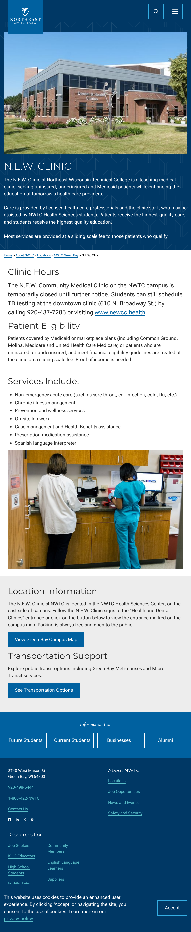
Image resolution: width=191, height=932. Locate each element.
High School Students (19, 870)
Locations (44, 255)
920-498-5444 (21, 787)
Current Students (72, 740)
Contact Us (18, 809)
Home (8, 255)
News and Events (123, 802)
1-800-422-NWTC (24, 798)
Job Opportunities (124, 791)
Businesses (119, 740)
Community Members (58, 848)
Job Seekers (19, 845)
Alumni (165, 740)
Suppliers (56, 879)
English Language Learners (63, 865)
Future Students (25, 740)
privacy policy (18, 918)
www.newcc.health (120, 312)
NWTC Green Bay (66, 255)
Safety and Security (125, 813)
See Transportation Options (44, 690)
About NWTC (25, 255)
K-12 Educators (21, 856)
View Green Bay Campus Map (46, 639)
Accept (172, 908)
